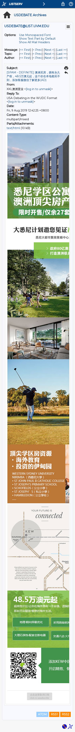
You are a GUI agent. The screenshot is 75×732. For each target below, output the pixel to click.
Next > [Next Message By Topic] (49, 54)
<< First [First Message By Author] (25, 58)
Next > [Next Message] (49, 50)
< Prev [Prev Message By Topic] (37, 54)
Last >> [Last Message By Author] (62, 58)
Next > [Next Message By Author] (49, 58)
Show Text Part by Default (37, 38)
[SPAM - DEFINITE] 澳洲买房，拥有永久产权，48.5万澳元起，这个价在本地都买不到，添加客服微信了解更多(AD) (33, 76)
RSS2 (65, 714)
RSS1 (54, 714)
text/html (13, 128)
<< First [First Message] (25, 50)
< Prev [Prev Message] (37, 50)
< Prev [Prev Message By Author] (37, 58)
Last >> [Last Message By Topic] (62, 54)
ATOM (42, 714)
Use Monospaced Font (35, 35)
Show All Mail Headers (34, 42)
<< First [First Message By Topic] (25, 54)
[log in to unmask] (38, 89)
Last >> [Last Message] (62, 50)
